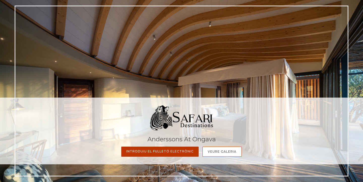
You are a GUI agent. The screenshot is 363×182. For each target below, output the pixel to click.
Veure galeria (222, 151)
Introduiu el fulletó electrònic (160, 151)
